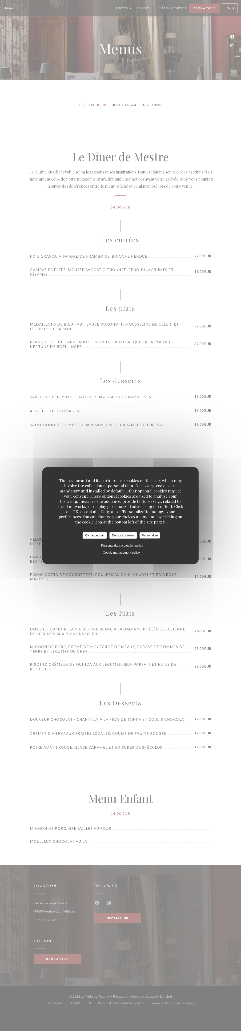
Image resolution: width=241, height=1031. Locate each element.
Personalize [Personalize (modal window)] (150, 535)
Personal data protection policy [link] (122, 545)
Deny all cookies (123, 535)
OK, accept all (94, 535)
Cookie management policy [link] (121, 552)
